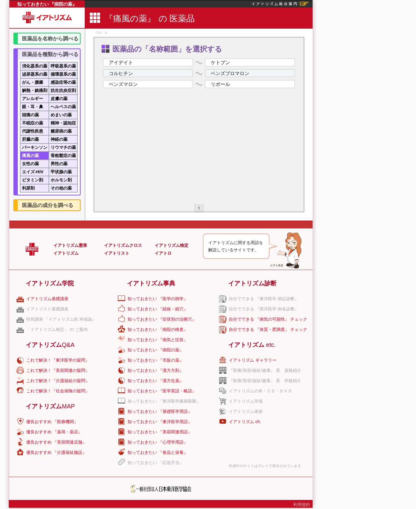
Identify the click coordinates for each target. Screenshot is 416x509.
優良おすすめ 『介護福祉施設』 (56, 452)
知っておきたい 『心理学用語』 (158, 442)
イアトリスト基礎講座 (47, 309)
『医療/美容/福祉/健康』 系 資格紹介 (265, 370)
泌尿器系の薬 (34, 74)
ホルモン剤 (61, 180)
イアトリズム (66, 253)
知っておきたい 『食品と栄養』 (158, 452)
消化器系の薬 (34, 66)
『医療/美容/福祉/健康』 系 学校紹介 (265, 381)
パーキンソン (34, 147)
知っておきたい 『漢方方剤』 (156, 370)
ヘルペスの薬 (63, 106)
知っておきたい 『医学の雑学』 (158, 299)
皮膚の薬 (59, 98)
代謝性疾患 (32, 131)
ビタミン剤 (32, 180)
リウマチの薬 (63, 147)
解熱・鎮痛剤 (34, 90)
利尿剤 (28, 188)
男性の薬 (59, 163)
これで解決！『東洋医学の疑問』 (58, 360)
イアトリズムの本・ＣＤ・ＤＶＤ (260, 391)
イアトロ (163, 253)
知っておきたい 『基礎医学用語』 (160, 411)
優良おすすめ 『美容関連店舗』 (56, 442)
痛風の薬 (30, 155)
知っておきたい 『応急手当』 (156, 462)
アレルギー (32, 98)
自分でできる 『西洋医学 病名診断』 (264, 309)
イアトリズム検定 (171, 245)
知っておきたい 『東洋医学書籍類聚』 (164, 401)
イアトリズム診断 (252, 283)
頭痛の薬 (30, 115)
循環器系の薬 (63, 74)
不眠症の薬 (32, 123)
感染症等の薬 (63, 82)
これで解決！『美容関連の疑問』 (58, 370)
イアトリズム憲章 (70, 245)
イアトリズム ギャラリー (252, 360)
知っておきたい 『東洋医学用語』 (160, 421)
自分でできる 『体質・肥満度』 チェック (268, 329)
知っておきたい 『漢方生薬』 (156, 381)
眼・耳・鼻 (32, 106)
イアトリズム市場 (246, 401)
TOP (99, 32)
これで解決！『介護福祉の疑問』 (58, 381)
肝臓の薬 (30, 139)
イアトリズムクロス (123, 245)
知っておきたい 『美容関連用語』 (160, 432)
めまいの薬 (61, 115)
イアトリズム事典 (151, 283)
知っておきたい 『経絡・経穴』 (158, 309)
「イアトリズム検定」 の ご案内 (57, 329)
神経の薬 (59, 139)
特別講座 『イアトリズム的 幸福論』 (61, 319)
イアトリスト (116, 253)
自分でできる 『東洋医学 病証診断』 (264, 299)
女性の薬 (30, 163)
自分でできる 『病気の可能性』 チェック (268, 319)
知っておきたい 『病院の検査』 (158, 329)
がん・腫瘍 (32, 82)
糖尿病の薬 (61, 131)
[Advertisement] (364, 90)
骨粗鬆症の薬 (63, 155)
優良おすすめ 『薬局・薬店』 (54, 432)
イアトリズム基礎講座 (47, 299)
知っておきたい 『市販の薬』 (156, 360)
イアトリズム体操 (246, 411)
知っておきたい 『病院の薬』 (47, 4)
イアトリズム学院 (50, 283)
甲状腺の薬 (61, 171)
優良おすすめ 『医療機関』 (52, 421)
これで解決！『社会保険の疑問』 (58, 391)
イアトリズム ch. (245, 421)
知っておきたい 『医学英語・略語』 (162, 391)
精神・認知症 (63, 123)
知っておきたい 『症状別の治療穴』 (162, 319)
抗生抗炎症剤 (63, 90)
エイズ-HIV (32, 171)
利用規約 (301, 504)
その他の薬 (61, 188)
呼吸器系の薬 (63, 66)
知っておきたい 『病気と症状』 (158, 340)
